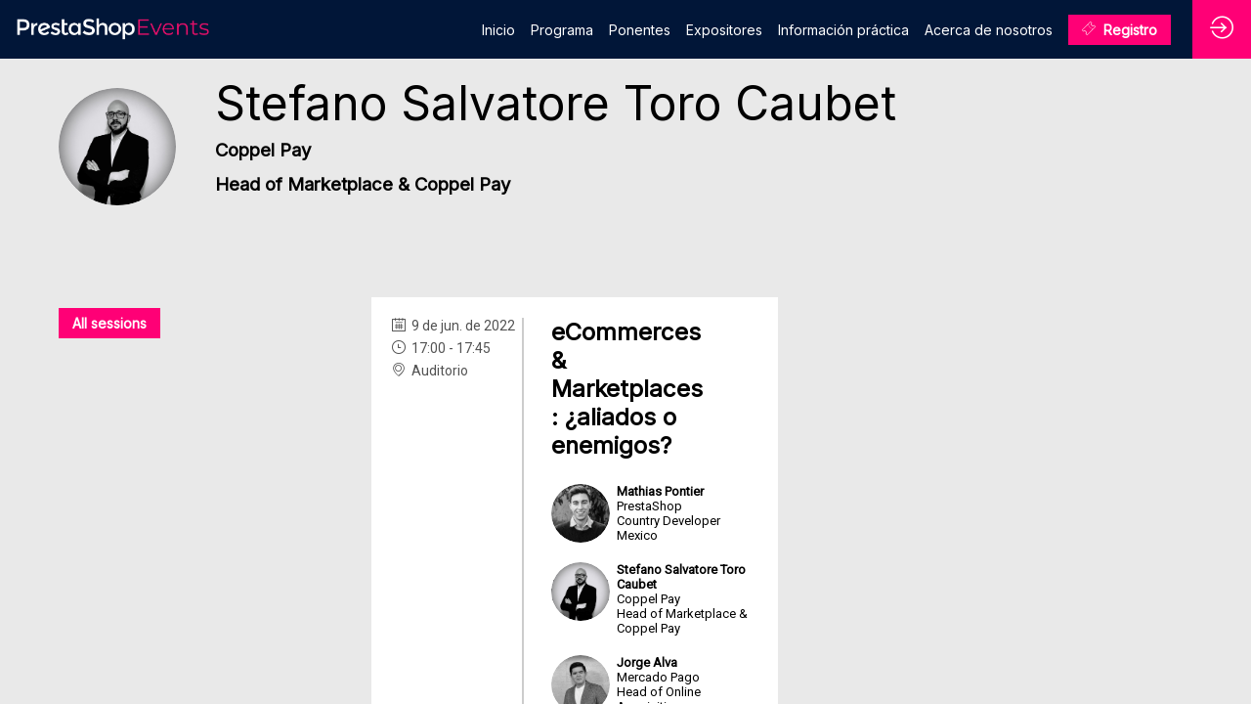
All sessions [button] (109, 323)
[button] (1119, 30)
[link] (498, 29)
